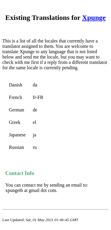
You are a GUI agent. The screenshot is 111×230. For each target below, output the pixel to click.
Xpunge (94, 17)
